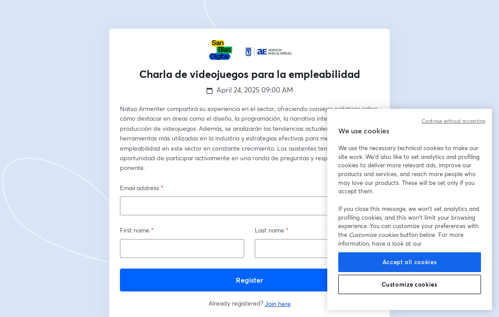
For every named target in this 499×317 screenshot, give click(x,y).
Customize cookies (409, 284)
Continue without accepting (453, 121)
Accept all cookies (410, 262)
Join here (278, 303)
